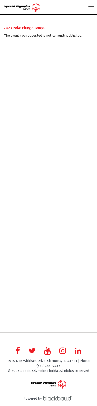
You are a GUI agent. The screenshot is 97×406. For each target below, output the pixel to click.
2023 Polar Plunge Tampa (24, 28)
